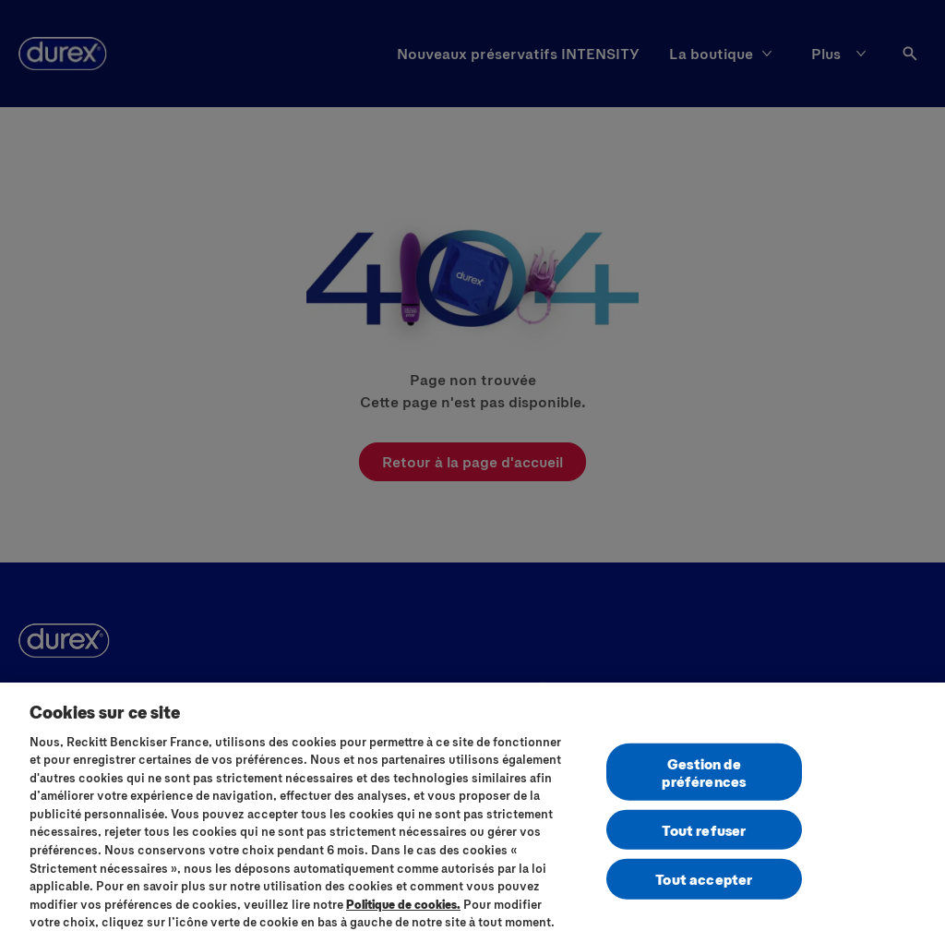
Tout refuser (704, 836)
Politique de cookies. (403, 910)
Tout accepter (703, 886)
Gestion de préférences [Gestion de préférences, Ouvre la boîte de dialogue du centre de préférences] (704, 778)
